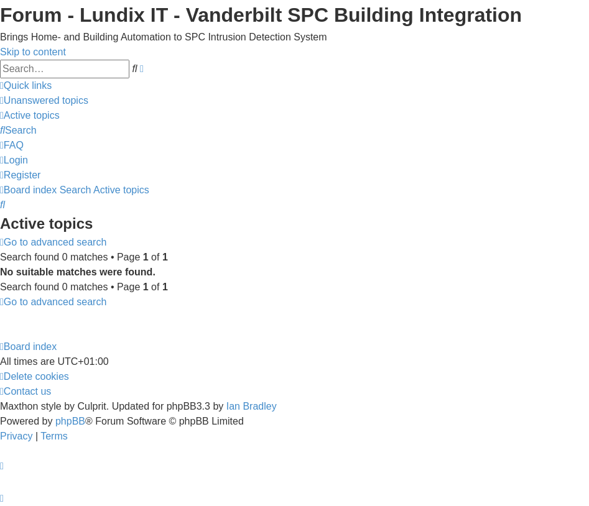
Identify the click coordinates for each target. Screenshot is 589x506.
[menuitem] (44, 100)
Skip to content (33, 52)
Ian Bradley (251, 406)
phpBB (70, 421)
